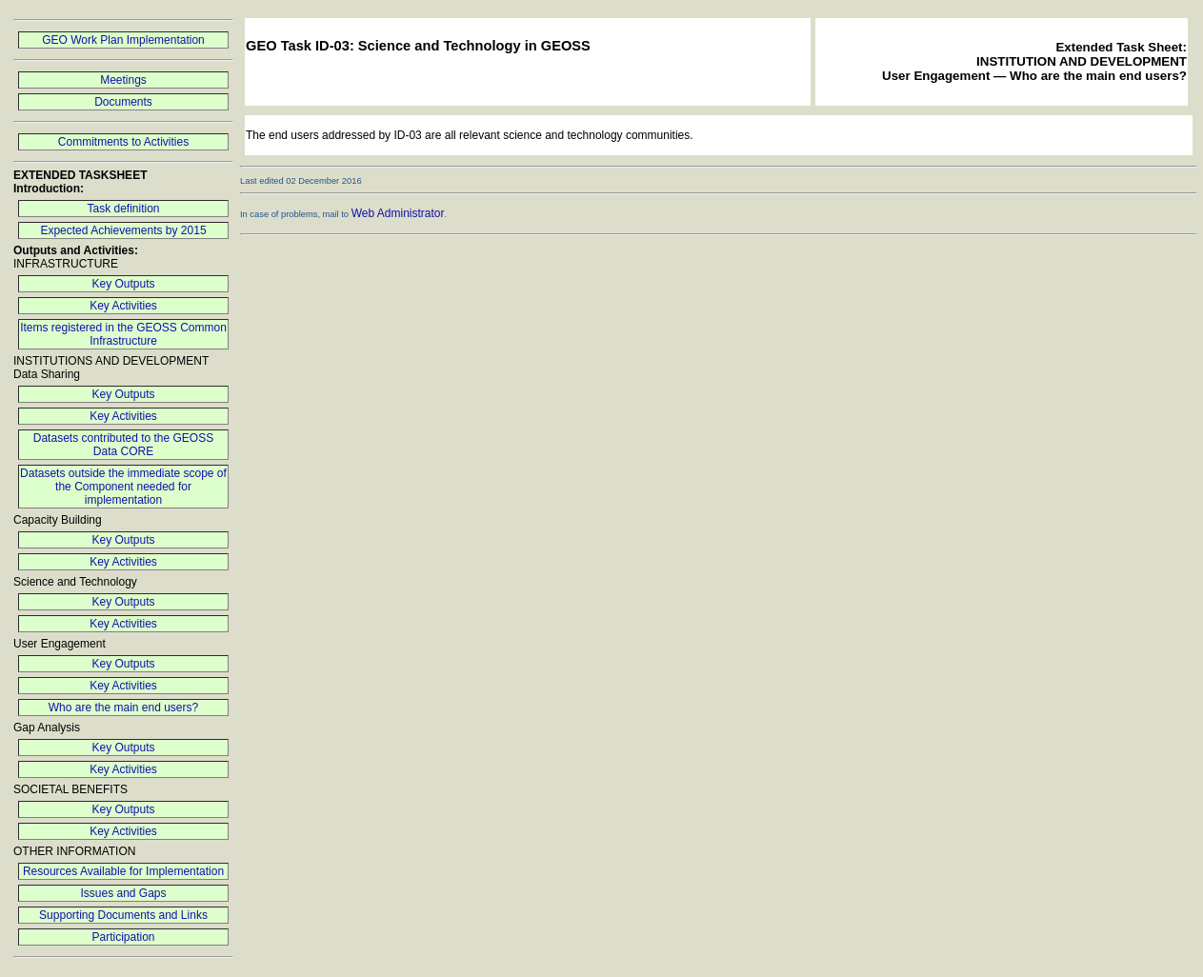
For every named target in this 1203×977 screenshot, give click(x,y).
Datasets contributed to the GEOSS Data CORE (123, 444)
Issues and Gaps (123, 893)
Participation (122, 937)
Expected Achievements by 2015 (123, 230)
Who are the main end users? (123, 707)
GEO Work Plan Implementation (123, 40)
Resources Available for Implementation (123, 871)
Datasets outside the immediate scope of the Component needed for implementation (123, 487)
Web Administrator (398, 213)
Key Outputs (122, 283)
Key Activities (123, 305)
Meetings (123, 80)
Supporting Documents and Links (123, 915)
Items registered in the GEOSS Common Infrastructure (123, 334)
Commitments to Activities (123, 142)
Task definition (123, 208)
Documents (123, 102)
